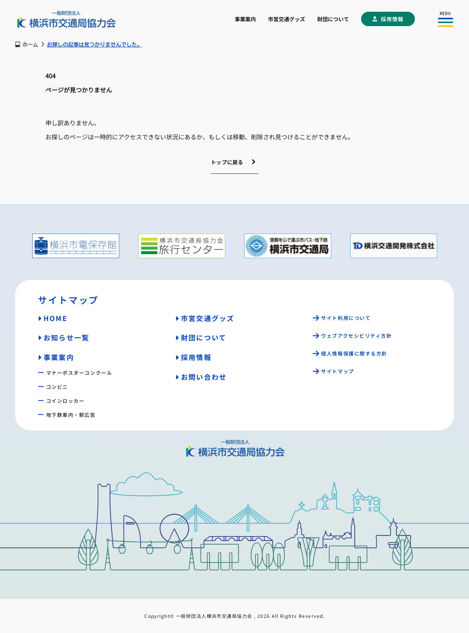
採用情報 (392, 19)
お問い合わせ (204, 377)
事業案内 (245, 19)
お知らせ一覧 (66, 337)
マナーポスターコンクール (79, 372)
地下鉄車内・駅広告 (71, 414)
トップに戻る (227, 162)
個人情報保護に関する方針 (354, 353)
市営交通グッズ (286, 19)
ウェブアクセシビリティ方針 (356, 335)
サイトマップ (337, 371)
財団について (333, 19)
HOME (55, 318)
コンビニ (57, 386)
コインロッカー (65, 400)
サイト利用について (346, 317)
